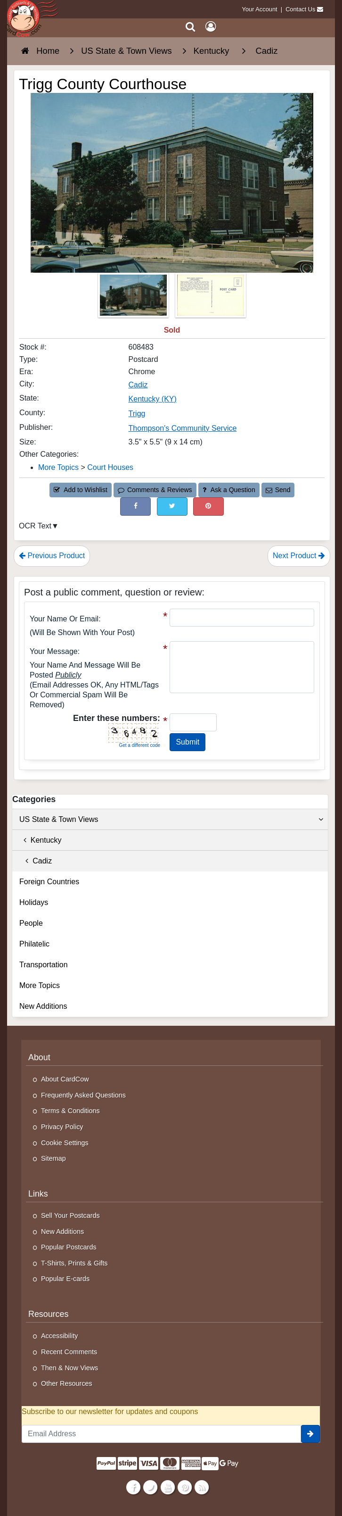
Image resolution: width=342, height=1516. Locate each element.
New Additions (43, 1006)
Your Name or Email (64, 619)
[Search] (190, 27)
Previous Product (52, 556)
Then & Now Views (69, 1368)
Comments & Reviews (155, 490)
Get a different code (139, 745)
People (31, 923)
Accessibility (59, 1336)
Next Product (299, 556)
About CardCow (65, 1079)
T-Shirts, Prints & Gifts (74, 1263)
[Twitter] (150, 1486)
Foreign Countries (49, 882)
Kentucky (40, 840)
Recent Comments (69, 1352)
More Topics (39, 985)
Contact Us (300, 9)
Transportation (43, 965)
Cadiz (35, 861)
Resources (48, 1314)
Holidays (33, 902)
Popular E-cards (65, 1278)
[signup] (310, 1434)
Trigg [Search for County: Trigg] (137, 414)
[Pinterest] (184, 1486)
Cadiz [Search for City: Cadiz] (138, 385)
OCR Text (35, 526)
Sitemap (53, 1158)
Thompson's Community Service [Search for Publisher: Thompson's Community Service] (183, 428)
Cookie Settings (65, 1143)
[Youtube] (167, 1486)
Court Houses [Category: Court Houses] (110, 467)
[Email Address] (161, 1434)
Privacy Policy (62, 1127)
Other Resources (66, 1383)
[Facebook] (133, 1486)
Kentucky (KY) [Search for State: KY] (153, 399)
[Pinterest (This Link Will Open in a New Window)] (208, 506)
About (39, 1057)
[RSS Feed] (201, 1486)
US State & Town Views (171, 819)
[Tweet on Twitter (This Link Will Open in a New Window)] (172, 506)
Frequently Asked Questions (83, 1095)
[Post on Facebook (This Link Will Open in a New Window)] (135, 506)
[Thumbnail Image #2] (210, 298)
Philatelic (34, 944)
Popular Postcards (69, 1247)
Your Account (259, 9)
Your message (54, 651)
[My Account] (210, 27)
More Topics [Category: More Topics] (58, 467)
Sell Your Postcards (70, 1215)
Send (278, 490)
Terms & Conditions (70, 1110)
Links (38, 1193)
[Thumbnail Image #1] (134, 298)
